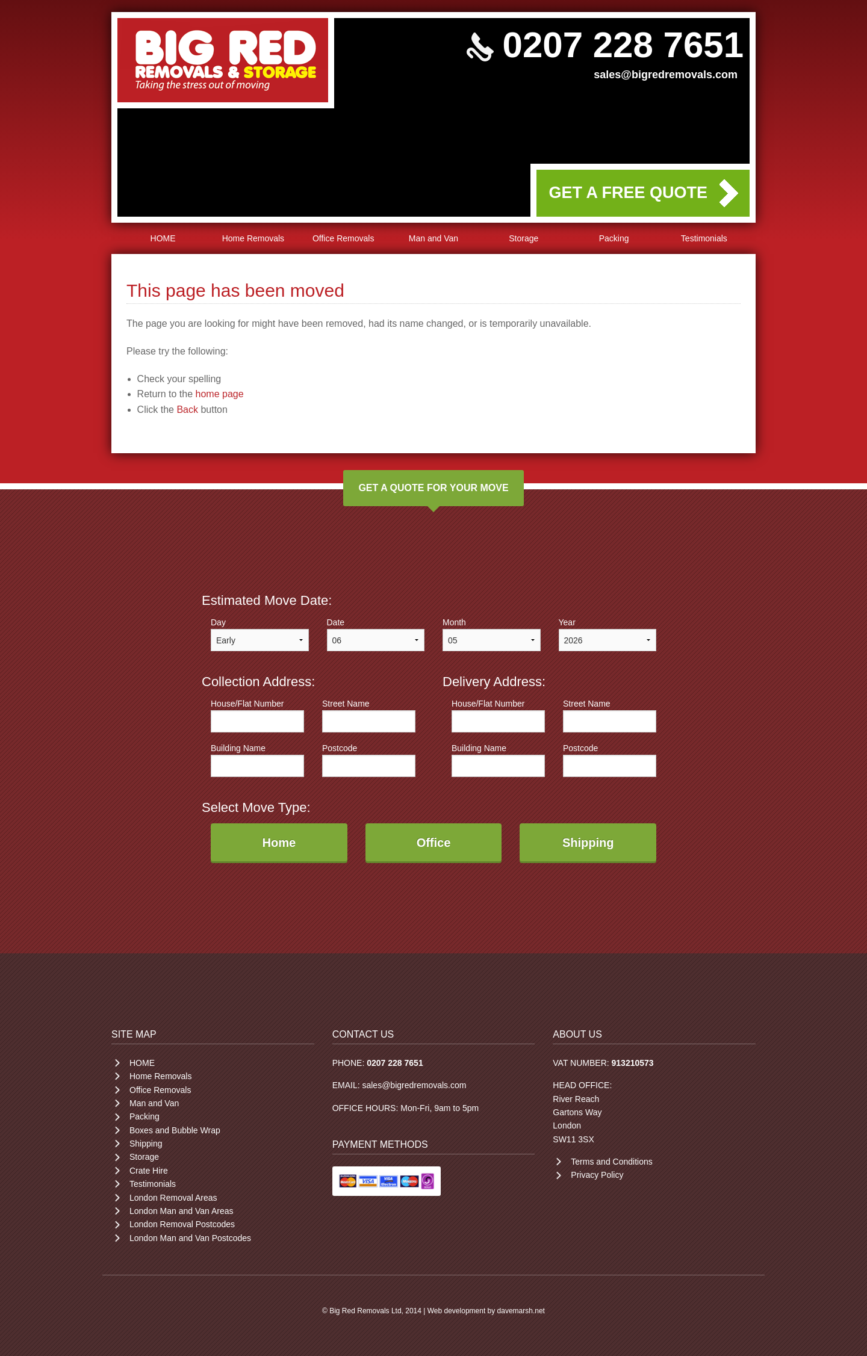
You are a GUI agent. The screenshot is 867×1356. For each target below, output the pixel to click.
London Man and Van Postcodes (190, 1238)
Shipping (146, 1143)
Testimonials (704, 238)
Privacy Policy (597, 1175)
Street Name (368, 715)
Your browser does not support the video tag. (433, 176)
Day (260, 634)
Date (376, 634)
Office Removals (343, 238)
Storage (523, 238)
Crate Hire (148, 1170)
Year (608, 634)
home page (220, 394)
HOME (163, 238)
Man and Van (433, 238)
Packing (614, 238)
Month (492, 634)
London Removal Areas (173, 1198)
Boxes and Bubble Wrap (174, 1130)
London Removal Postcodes (182, 1224)
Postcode (368, 760)
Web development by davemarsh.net (486, 1311)
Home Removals (253, 238)
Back (187, 409)
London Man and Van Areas (181, 1211)
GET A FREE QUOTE (627, 193)
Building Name (257, 760)
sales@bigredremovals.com (666, 75)
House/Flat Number (257, 715)
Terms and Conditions (611, 1161)
